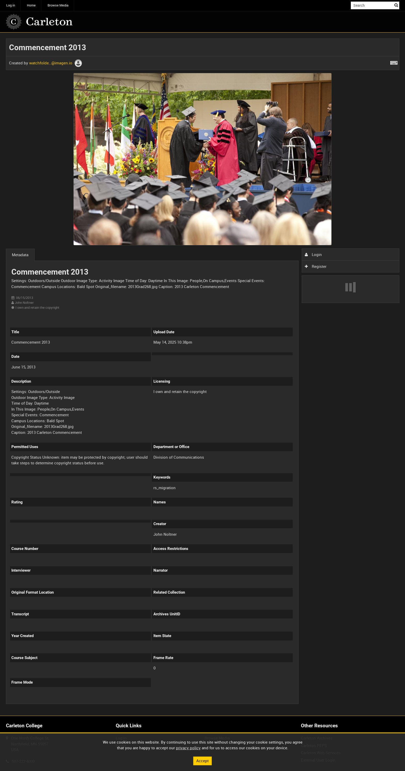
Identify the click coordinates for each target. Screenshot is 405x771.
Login (313, 254)
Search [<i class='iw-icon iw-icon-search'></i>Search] (396, 5)
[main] (202, 374)
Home (31, 5)
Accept (202, 760)
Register (315, 266)
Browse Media (58, 5)
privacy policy (188, 747)
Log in (10, 5)
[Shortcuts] (394, 61)
